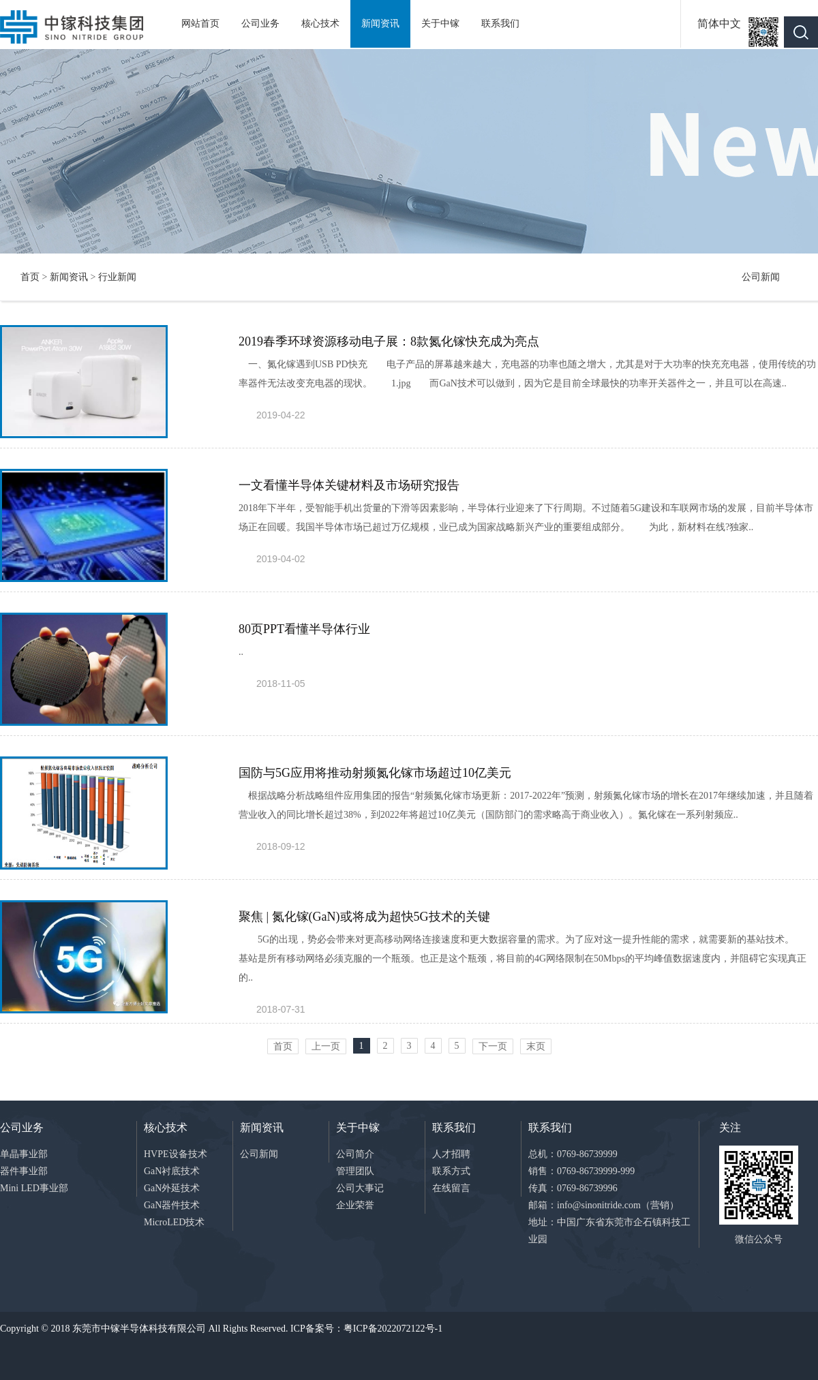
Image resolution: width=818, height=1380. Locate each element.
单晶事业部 (24, 1154)
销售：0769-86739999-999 (581, 1171)
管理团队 (355, 1171)
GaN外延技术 (172, 1188)
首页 (30, 277)
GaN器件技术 (172, 1205)
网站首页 (200, 23)
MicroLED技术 (174, 1222)
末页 (535, 1046)
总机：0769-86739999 (573, 1154)
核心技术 (320, 23)
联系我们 (500, 23)
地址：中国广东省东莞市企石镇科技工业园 (609, 1230)
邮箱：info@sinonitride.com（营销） (603, 1205)
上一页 (326, 1046)
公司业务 (260, 23)
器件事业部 (24, 1171)
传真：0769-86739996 (573, 1188)
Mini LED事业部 (34, 1188)
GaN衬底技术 (172, 1171)
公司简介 (355, 1154)
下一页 (493, 1046)
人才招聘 (451, 1154)
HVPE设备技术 (175, 1154)
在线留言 (451, 1188)
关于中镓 (440, 23)
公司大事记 (360, 1188)
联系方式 (451, 1171)
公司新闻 (761, 277)
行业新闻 (117, 277)
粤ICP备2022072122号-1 (393, 1328)
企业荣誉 (355, 1205)
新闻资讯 (380, 23)
